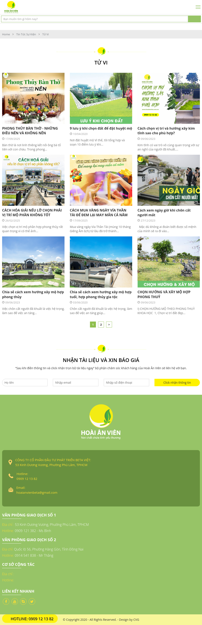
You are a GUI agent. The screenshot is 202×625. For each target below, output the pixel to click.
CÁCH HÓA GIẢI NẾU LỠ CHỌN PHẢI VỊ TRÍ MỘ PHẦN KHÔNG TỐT (32, 212)
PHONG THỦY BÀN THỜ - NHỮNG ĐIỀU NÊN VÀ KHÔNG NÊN (30, 130)
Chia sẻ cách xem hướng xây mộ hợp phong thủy (33, 294)
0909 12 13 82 (27, 478)
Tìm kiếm (194, 19)
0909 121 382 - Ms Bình (33, 530)
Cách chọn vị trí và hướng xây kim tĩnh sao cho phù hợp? (166, 130)
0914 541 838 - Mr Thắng (34, 555)
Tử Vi (45, 34)
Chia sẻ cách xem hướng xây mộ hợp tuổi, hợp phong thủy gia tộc (101, 294)
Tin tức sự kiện (26, 34)
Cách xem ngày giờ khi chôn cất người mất (164, 212)
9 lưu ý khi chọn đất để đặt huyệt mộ (101, 128)
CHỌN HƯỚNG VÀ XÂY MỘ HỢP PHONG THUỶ (164, 294)
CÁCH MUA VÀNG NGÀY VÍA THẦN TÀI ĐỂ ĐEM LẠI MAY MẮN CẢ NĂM (99, 212)
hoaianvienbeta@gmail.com (36, 492)
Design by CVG (129, 620)
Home (6, 34)
